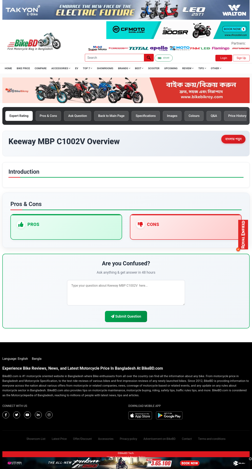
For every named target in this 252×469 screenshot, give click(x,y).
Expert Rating (19, 116)
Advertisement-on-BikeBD (160, 439)
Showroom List (36, 439)
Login (223, 58)
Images (172, 116)
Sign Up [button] (241, 58)
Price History (237, 116)
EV (76, 68)
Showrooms (105, 68)
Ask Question (77, 116)
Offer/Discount (82, 439)
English (23, 359)
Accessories (106, 439)
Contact (187, 439)
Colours (194, 116)
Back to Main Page (111, 116)
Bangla (37, 359)
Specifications (146, 116)
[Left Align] (149, 58)
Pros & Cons (48, 116)
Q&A (214, 116)
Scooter (153, 68)
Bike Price (23, 68)
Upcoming (171, 68)
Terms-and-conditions (211, 439)
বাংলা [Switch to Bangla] (163, 58)
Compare (41, 68)
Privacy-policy (128, 439)
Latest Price (59, 439)
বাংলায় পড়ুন (233, 139)
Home (8, 68)
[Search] (114, 58)
